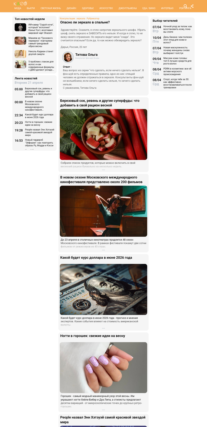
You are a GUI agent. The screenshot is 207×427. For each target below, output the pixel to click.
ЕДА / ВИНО (148, 8)
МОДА (17, 8)
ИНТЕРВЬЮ (167, 8)
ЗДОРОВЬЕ (88, 8)
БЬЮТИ (31, 8)
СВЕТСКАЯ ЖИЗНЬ (51, 8)
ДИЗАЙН (71, 8)
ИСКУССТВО (106, 8)
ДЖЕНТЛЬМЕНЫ (128, 8)
